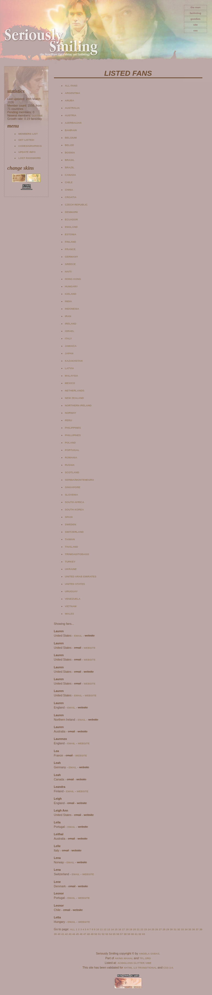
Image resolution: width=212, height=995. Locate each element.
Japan (69, 353)
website (90, 648)
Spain (69, 517)
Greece (70, 264)
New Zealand (74, 398)
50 (95, 934)
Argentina (72, 93)
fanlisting (195, 13)
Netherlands (74, 390)
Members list (27, 134)
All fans (71, 85)
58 (125, 934)
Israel (69, 331)
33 (182, 929)
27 (160, 929)
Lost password (29, 158)
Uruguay (71, 591)
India (68, 301)
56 (117, 934)
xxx (195, 30)
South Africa (74, 502)
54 (110, 934)
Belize (69, 145)
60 (132, 934)
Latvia (69, 368)
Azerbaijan (73, 122)
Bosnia (70, 152)
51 (99, 934)
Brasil (70, 160)
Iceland (70, 294)
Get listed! (26, 140)
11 (101, 929)
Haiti (68, 271)
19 (130, 929)
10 (97, 929)
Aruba (69, 100)
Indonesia (72, 308)
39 (55, 934)
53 (106, 934)
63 (143, 934)
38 (200, 929)
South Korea (74, 509)
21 (138, 929)
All (72, 929)
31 (175, 929)
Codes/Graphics (30, 146)
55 (114, 934)
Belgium (71, 137)
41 (62, 934)
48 (88, 934)
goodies (195, 19)
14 (112, 929)
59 (128, 934)
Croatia (71, 197)
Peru (68, 420)
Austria (70, 115)
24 (149, 929)
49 (92, 934)
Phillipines (73, 435)
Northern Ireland (78, 405)
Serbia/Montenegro (79, 479)
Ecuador (71, 219)
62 (139, 934)
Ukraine (71, 569)
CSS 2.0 (168, 967)
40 (59, 934)
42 (66, 934)
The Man (195, 7)
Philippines (73, 427)
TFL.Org (145, 958)
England (71, 227)
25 (152, 929)
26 (156, 929)
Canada (70, 175)
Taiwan (70, 539)
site (195, 24)
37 (197, 929)
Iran (68, 316)
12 (105, 929)
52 (103, 934)
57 (121, 934)
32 (178, 929)
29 (167, 929)
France (70, 249)
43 (70, 934)
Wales (69, 613)
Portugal (72, 450)
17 (123, 929)
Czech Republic (76, 204)
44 (73, 934)
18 (127, 929)
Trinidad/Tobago (77, 554)
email (78, 635)
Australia (72, 108)
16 (119, 929)
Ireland (70, 323)
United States (75, 584)
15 (116, 929)
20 (134, 929)
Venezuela (73, 598)
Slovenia (71, 494)
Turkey (70, 561)
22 (141, 929)
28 (163, 929)
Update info (27, 152)
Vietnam (71, 606)
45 (77, 934)
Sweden (70, 524)
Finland (70, 241)
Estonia (70, 234)
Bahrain (71, 130)
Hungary (71, 286)
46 (81, 934)
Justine (37, 115)
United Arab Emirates (80, 576)
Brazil (69, 167)
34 (186, 929)
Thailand (71, 546)
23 (145, 929)
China (69, 189)
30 (171, 929)
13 (108, 929)
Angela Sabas (149, 953)
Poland (70, 442)
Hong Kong (73, 279)
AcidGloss (125, 963)
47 (84, 934)
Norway (70, 413)
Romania (71, 457)
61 (136, 934)
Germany (71, 256)
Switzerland (74, 532)
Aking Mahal (124, 958)
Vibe (148, 963)
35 (189, 929)
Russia (70, 465)
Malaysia (71, 375)
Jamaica (71, 346)
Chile (69, 182)
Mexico (70, 383)
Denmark (71, 212)
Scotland (72, 472)
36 (193, 929)
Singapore (72, 487)
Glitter (139, 963)
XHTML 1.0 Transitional (140, 967)
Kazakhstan (74, 360)
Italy (68, 338)
